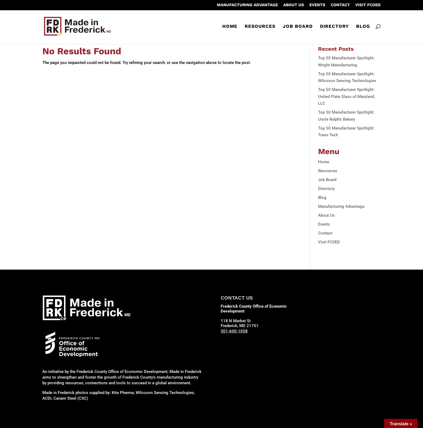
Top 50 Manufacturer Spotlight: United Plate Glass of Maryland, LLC (346, 96)
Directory (334, 26)
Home (229, 26)
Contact (340, 5)
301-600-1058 (234, 331)
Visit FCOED (368, 5)
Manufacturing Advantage (247, 5)
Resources (260, 26)
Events (317, 5)
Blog (363, 26)
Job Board (298, 26)
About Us (293, 5)
